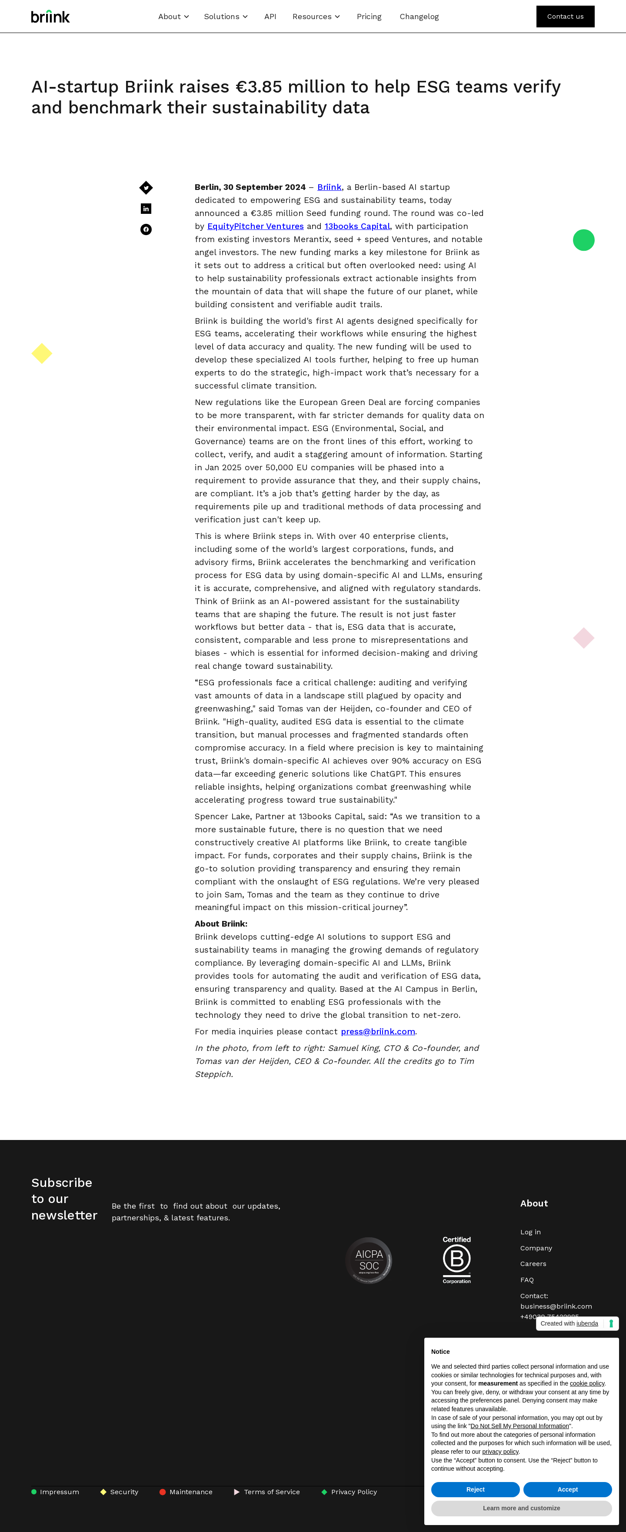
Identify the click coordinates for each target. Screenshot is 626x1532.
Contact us (565, 16)
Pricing (369, 16)
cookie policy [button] (587, 1383)
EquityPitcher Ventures (255, 226)
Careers (533, 1263)
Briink (329, 187)
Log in (530, 1232)
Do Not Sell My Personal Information (520, 1425)
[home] (50, 16)
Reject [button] (475, 1489)
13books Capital (357, 226)
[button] (174, 16)
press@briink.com (378, 1032)
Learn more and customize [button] (521, 1508)
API (270, 16)
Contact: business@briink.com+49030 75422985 (556, 1306)
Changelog (419, 16)
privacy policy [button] (501, 1451)
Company (536, 1248)
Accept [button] (568, 1489)
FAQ (527, 1280)
